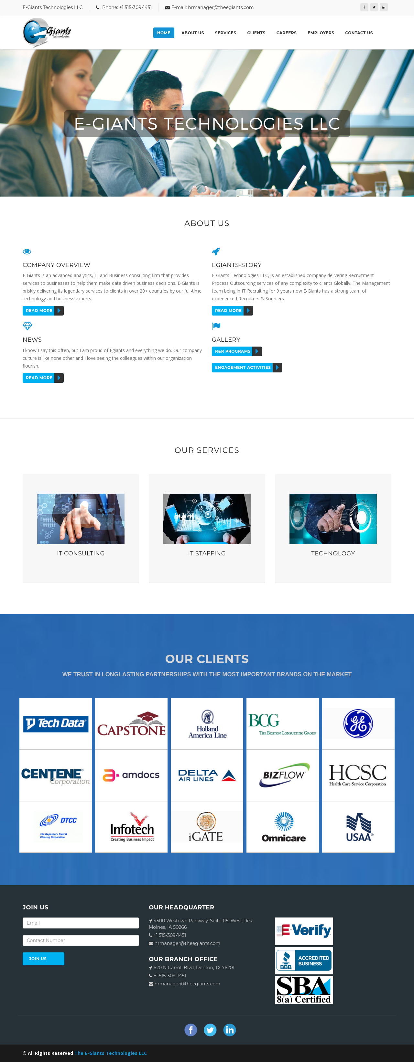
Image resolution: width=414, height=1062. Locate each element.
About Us (192, 32)
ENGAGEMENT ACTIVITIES (248, 367)
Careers (287, 32)
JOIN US (38, 958)
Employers (321, 32)
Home (163, 32)
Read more (45, 311)
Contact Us (359, 32)
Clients (256, 32)
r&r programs (238, 351)
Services (225, 32)
